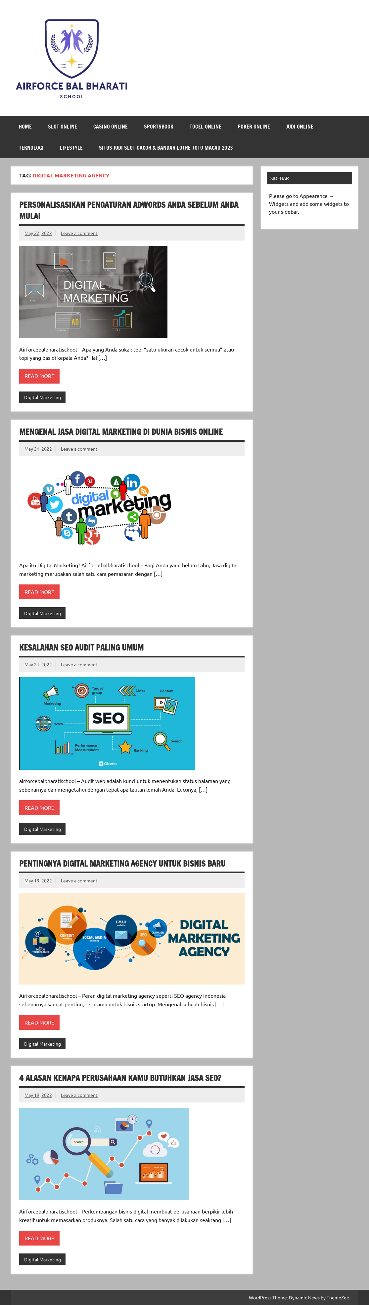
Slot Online (62, 126)
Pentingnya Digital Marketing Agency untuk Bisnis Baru (122, 863)
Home (25, 126)
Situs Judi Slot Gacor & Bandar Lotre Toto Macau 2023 (166, 147)
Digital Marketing (42, 397)
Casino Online (110, 126)
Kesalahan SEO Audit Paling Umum (81, 647)
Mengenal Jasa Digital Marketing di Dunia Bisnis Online (121, 431)
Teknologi (31, 147)
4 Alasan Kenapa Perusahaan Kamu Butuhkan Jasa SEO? (120, 1078)
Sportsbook (158, 126)
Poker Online (254, 126)
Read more (39, 375)
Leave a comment (79, 233)
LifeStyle (71, 147)
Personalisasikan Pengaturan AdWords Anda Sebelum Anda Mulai (128, 210)
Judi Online (299, 126)
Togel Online (205, 126)
